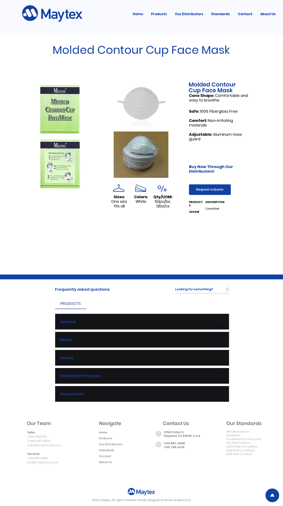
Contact (105, 456)
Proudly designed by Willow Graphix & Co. (164, 500)
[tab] (70, 303)
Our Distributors (110, 444)
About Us (105, 462)
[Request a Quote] (210, 189)
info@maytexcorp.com (43, 462)
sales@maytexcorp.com (44, 445)
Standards (106, 450)
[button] (159, 14)
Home (103, 432)
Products (105, 438)
